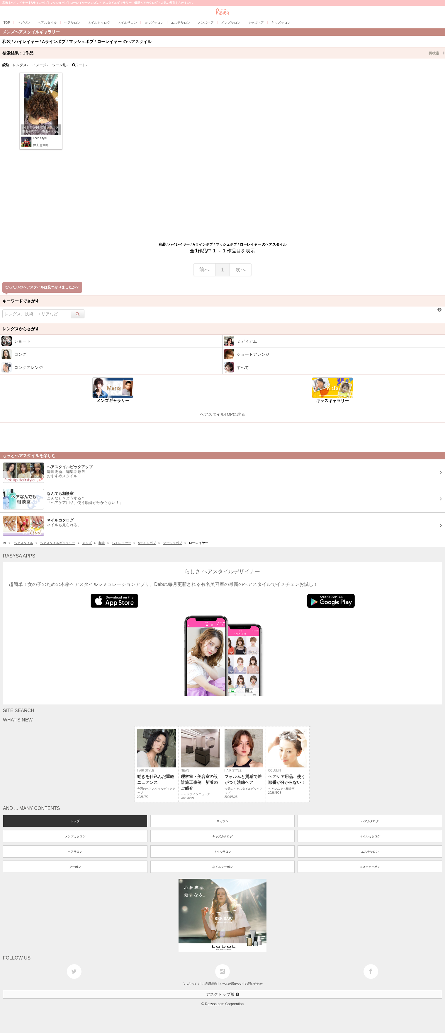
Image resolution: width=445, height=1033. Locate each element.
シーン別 (60, 65)
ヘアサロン (75, 851)
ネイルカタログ (370, 836)
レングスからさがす (20, 328)
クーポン (75, 866)
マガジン (222, 821)
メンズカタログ (75, 836)
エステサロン (370, 851)
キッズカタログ (222, 836)
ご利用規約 (209, 983)
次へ (240, 270)
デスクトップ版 (222, 994)
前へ (204, 270)
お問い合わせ (254, 983)
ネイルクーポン (222, 866)
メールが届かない (231, 983)
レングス (20, 65)
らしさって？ (191, 983)
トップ (75, 821)
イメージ (40, 65)
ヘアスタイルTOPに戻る (222, 414)
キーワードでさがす (20, 301)
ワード (80, 65)
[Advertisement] (222, 198)
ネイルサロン (222, 851)
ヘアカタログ (370, 821)
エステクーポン (370, 866)
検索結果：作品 (223, 53)
